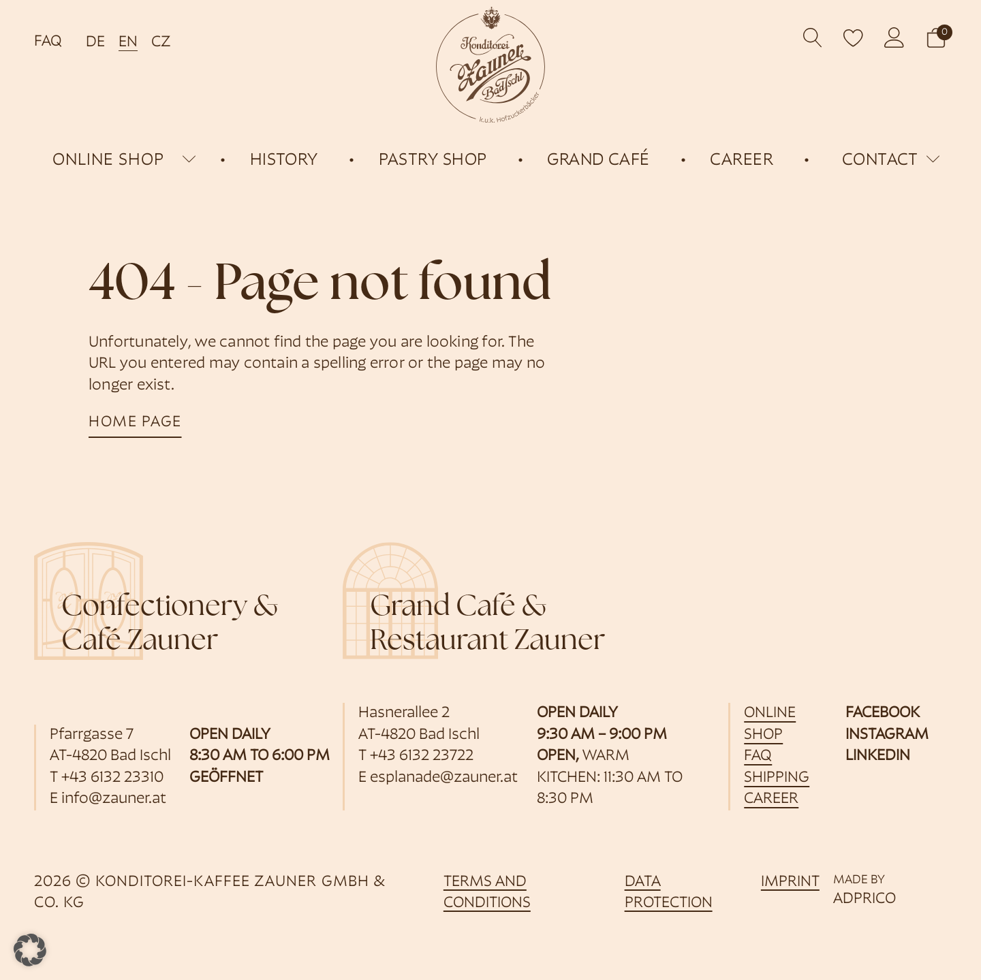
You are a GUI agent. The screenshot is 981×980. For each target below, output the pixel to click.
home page (135, 422)
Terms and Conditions (487, 893)
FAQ (48, 42)
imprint (790, 882)
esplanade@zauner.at (444, 778)
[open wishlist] (853, 37)
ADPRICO (864, 899)
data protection (669, 893)
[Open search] (813, 38)
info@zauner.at (113, 799)
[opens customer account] (894, 37)
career (771, 799)
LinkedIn (877, 756)
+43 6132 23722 (421, 756)
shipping (776, 778)
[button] (936, 37)
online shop (108, 160)
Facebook (882, 713)
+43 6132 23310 (112, 778)
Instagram (887, 735)
